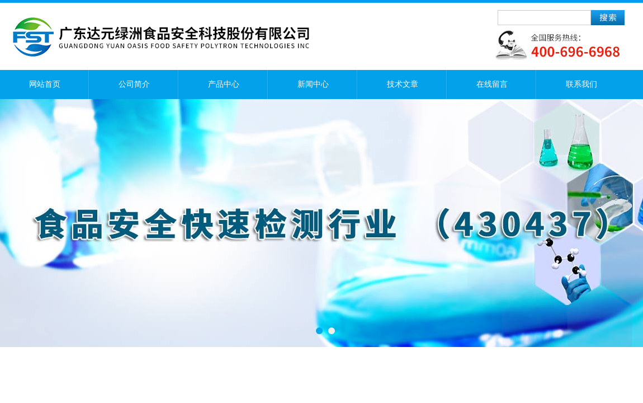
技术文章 (402, 84)
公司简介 (134, 84)
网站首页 (44, 84)
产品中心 (223, 84)
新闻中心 (313, 84)
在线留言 (492, 84)
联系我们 (581, 84)
